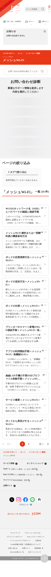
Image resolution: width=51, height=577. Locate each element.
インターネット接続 (33, 53)
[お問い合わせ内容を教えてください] (21, 71)
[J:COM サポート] (17, 9)
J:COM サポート (9, 53)
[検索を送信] (42, 9)
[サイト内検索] (35, 9)
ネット (20, 53)
